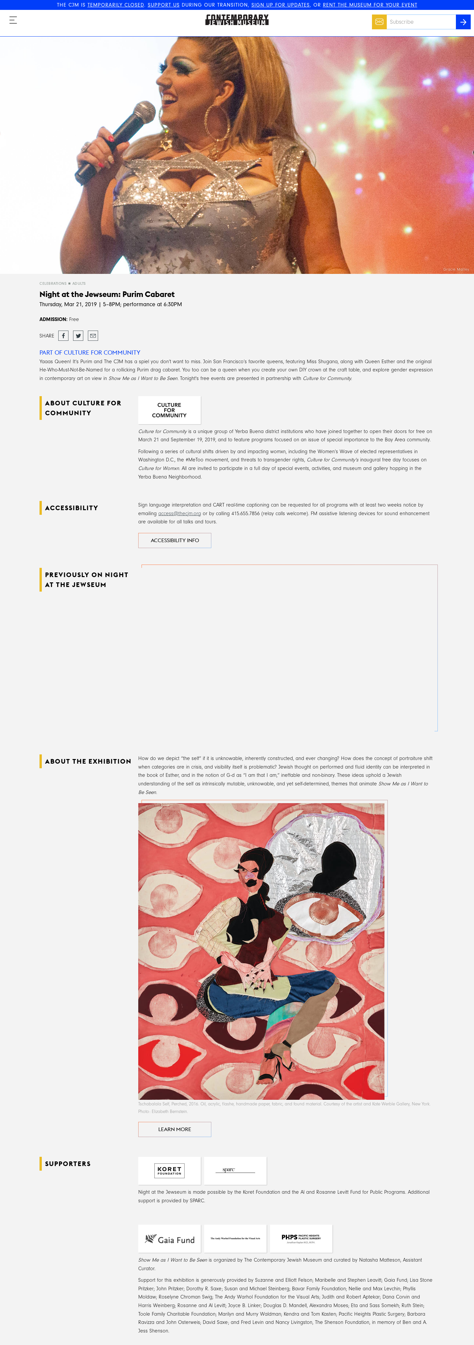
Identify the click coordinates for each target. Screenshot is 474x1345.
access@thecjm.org (179, 513)
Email (377, 18)
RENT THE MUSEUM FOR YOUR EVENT (370, 5)
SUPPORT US (164, 5)
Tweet (78, 334)
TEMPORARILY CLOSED (116, 5)
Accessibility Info (175, 540)
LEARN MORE (174, 1129)
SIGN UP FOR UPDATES (280, 5)
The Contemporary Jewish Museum (234, 14)
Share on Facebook (63, 336)
